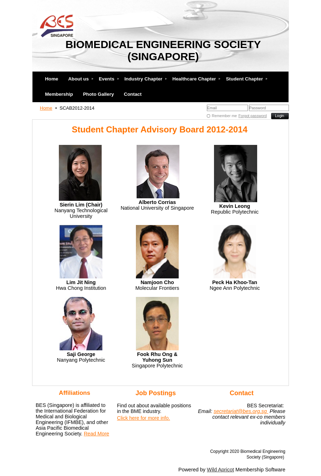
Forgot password (253, 116)
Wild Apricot (220, 469)
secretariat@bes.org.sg (241, 411)
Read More (96, 433)
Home (46, 108)
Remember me (224, 116)
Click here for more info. (143, 418)
